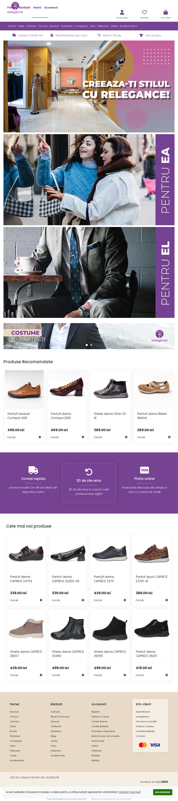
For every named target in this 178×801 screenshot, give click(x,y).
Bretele (96, 755)
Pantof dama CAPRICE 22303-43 (65, 579)
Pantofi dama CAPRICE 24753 (21, 579)
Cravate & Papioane (103, 731)
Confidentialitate (145, 731)
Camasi (31, 26)
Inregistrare (142, 716)
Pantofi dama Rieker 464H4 (152, 416)
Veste (114, 26)
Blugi (53, 736)
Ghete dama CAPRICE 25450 (68, 654)
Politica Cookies (145, 726)
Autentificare (143, 711)
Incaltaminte (17, 760)
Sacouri (54, 26)
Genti (37, 8)
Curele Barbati (100, 726)
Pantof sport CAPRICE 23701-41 (152, 579)
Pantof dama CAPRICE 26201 (146, 654)
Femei (11, 8)
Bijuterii (96, 711)
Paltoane (103, 26)
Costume (56, 726)
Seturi (95, 745)
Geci (92, 26)
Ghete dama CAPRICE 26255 (110, 654)
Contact (140, 736)
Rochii (12, 26)
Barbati (24, 8)
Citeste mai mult (130, 792)
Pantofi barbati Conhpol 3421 (18, 416)
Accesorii (51, 8)
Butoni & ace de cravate (105, 736)
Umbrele (97, 750)
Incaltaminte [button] (128, 26)
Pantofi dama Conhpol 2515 (61, 416)
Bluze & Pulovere (60, 716)
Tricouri (42, 26)
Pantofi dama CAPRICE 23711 (104, 579)
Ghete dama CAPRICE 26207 (26, 654)
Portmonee (98, 741)
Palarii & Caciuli (100, 716)
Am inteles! (162, 792)
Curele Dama (99, 721)
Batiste (95, 760)
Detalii (24, 437)
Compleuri (81, 26)
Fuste (21, 26)
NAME (162, 782)
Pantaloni (66, 26)
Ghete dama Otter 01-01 (110, 416)
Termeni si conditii (146, 721)
